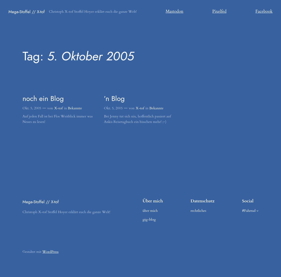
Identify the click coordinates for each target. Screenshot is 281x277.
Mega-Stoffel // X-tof (26, 12)
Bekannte (75, 108)
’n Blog (114, 98)
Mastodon (175, 11)
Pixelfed (219, 11)
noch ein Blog (43, 98)
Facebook (264, 11)
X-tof (58, 108)
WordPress (50, 251)
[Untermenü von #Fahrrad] (257, 211)
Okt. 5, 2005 (31, 108)
